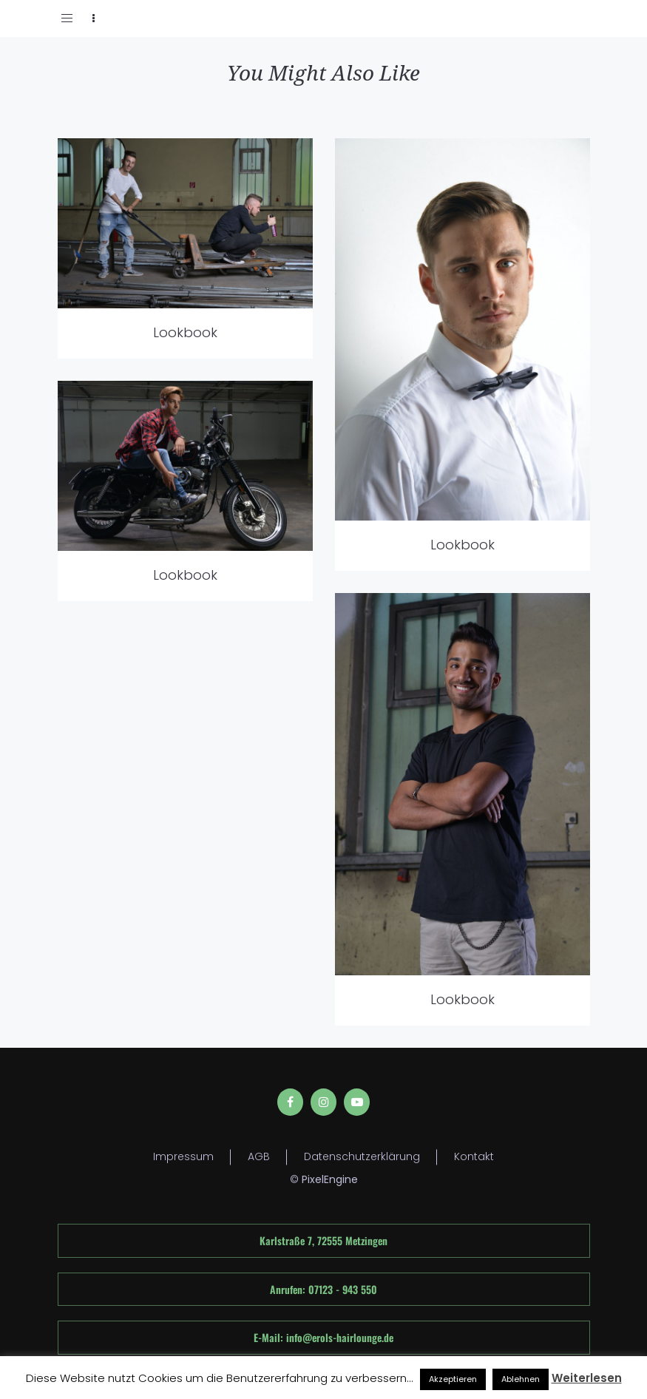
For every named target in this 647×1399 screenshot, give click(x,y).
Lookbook (185, 332)
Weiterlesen (587, 1378)
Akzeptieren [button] (453, 1379)
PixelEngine (330, 1179)
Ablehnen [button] (520, 1379)
